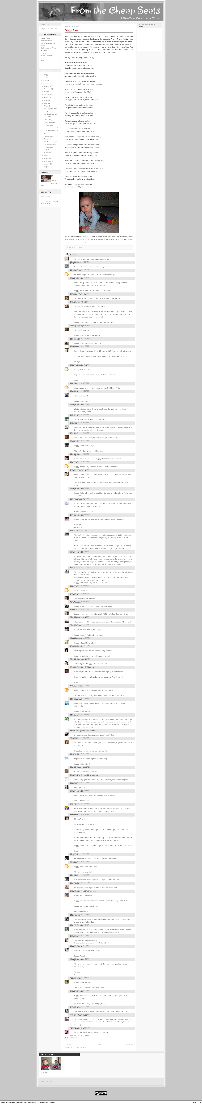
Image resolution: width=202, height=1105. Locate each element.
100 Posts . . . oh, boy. (51, 142)
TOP (199, 1102)
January (47, 164)
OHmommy (74, 946)
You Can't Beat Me (46, 55)
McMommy (74, 699)
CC (71, 804)
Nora (72, 434)
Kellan (72, 610)
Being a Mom (48, 139)
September (47, 94)
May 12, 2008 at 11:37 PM (80, 914)
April (45, 155)
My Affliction (44, 50)
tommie (73, 883)
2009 (44, 80)
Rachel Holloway (76, 470)
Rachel (72, 594)
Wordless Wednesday (50, 114)
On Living (43, 53)
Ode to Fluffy (48, 119)
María (72, 783)
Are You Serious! (76, 660)
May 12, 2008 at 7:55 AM (79, 567)
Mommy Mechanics (77, 925)
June (46, 103)
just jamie (73, 263)
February (47, 161)
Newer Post (68, 1044)
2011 (44, 75)
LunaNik (73, 754)
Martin (72, 586)
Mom (72, 462)
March (46, 158)
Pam (72, 255)
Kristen (72, 392)
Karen (72, 415)
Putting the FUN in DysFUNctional (82, 775)
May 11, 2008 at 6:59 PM (79, 433)
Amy (72, 739)
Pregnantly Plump (76, 294)
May (45, 106)
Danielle (73, 1007)
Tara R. (73, 602)
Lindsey (73, 339)
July (45, 100)
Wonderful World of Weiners (80, 667)
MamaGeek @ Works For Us (81, 731)
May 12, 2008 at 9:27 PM (79, 862)
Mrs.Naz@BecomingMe (79, 768)
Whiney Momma (76, 1028)
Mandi (72, 915)
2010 (44, 77)
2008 (44, 83)
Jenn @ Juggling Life (78, 326)
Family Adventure (76, 365)
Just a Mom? (48, 153)
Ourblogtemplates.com (44, 1102)
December (47, 86)
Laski (72, 531)
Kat (71, 936)
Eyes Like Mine (45, 38)
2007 (44, 167)
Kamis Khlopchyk (76, 302)
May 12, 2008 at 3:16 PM (79, 738)
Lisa (71, 568)
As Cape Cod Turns (77, 618)
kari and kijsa (75, 515)
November (47, 89)
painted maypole (76, 499)
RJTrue (73, 347)
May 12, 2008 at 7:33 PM (79, 804)
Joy (45, 133)
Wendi (72, 441)
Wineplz (73, 978)
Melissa (73, 715)
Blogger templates (8, 1102)
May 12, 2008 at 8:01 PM (79, 814)
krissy (72, 815)
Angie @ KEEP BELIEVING (80, 891)
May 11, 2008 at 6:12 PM (79, 422)
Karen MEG (74, 646)
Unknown (73, 686)
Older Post (129, 1044)
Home (99, 1044)
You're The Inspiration (50, 150)
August (46, 97)
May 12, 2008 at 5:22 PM (79, 783)
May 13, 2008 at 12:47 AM (80, 935)
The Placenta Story (46, 40)
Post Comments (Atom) (80, 1047)
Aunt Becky (74, 639)
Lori (71, 384)
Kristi (72, 423)
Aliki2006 (73, 625)
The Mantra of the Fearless (49, 48)
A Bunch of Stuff (49, 136)
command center (47, 1082)
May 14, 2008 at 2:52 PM (79, 1035)
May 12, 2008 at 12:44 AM (80, 530)
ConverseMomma (76, 1015)
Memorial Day (48, 117)
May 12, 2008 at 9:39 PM (79, 875)
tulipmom (73, 270)
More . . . (43, 60)
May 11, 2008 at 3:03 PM (79, 383)
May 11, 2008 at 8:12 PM (79, 462)
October (47, 92)
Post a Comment (71, 1038)
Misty (72, 854)
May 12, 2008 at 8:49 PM (79, 854)
